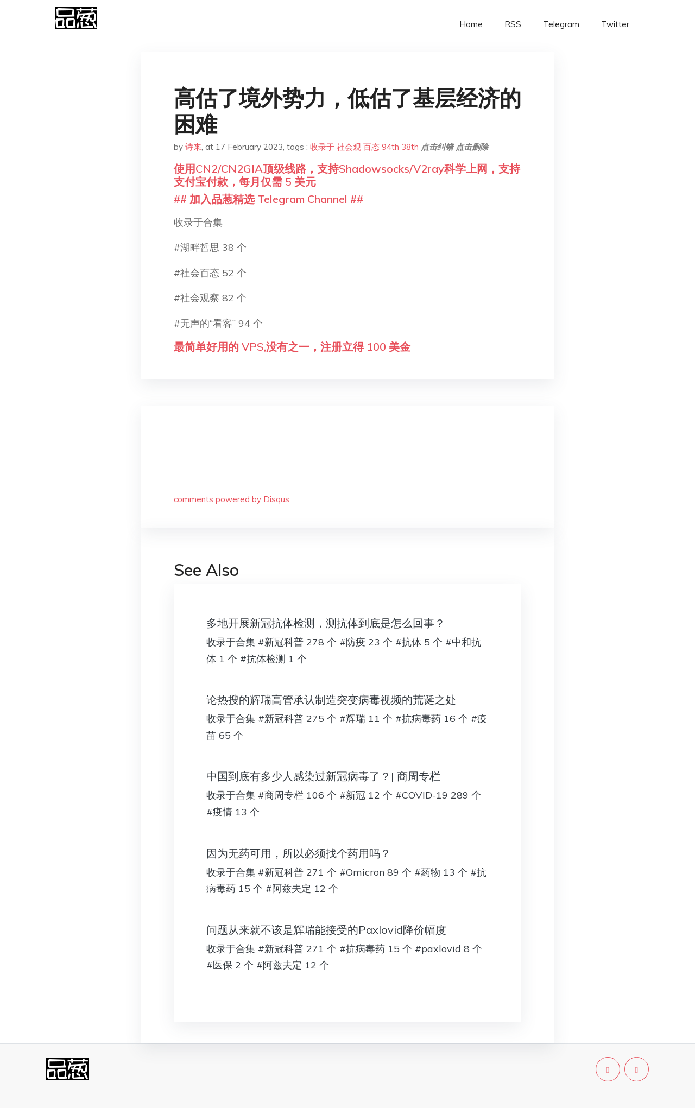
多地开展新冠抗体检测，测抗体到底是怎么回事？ (325, 623)
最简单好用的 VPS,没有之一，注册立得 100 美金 (292, 346)
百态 (371, 147)
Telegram (561, 24)
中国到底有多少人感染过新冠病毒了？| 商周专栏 (323, 776)
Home (471, 24)
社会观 (349, 147)
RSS (512, 24)
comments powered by (231, 499)
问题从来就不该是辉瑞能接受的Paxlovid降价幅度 (326, 929)
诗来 (193, 147)
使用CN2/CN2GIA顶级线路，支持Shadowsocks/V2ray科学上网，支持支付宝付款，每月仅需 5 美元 (347, 175)
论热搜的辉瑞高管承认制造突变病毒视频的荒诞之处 (331, 699)
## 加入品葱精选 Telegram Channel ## (268, 199)
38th (410, 147)
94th (390, 147)
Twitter (615, 24)
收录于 (322, 147)
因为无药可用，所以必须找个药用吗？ (298, 853)
